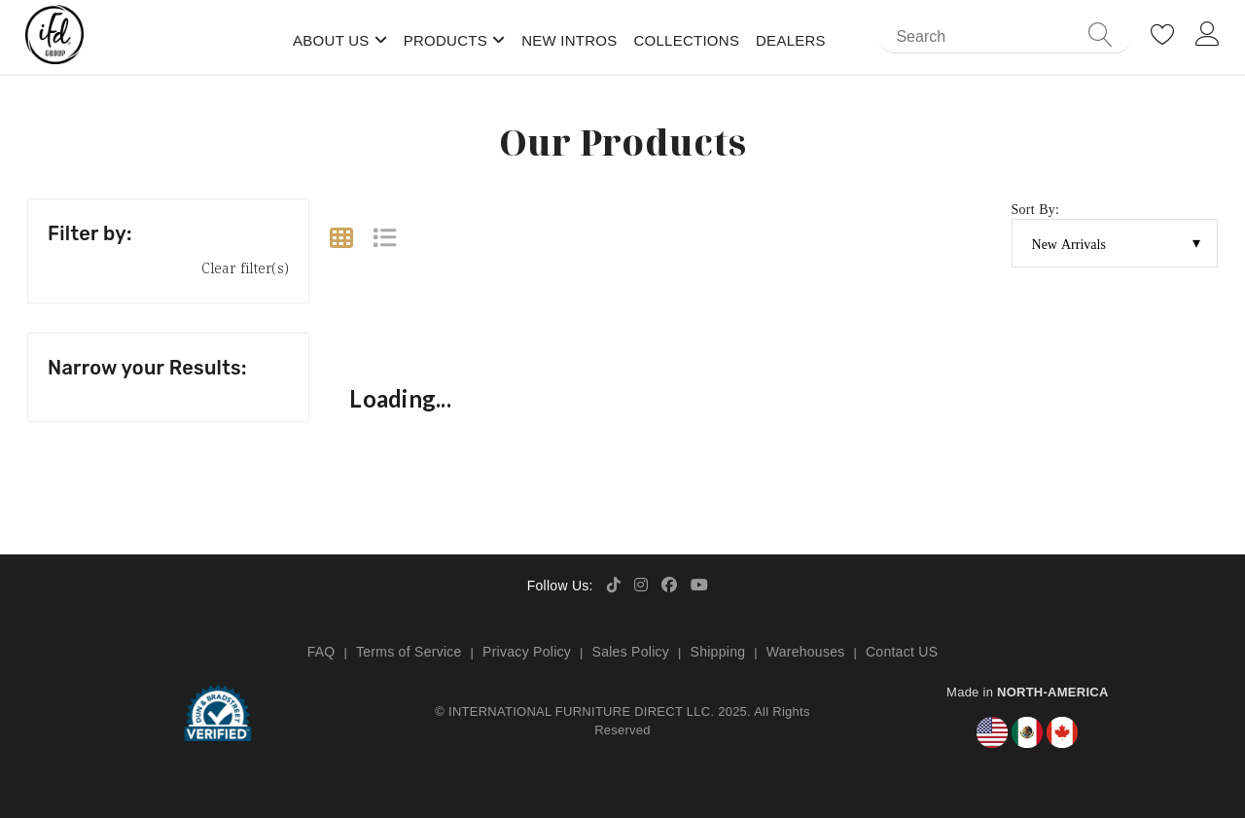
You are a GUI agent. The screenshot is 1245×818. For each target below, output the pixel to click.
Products (445, 40)
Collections (686, 40)
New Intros (569, 40)
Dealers (791, 40)
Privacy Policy (526, 651)
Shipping (718, 651)
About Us (331, 40)
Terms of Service (409, 651)
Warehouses (805, 651)
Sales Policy (631, 651)
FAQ (321, 651)
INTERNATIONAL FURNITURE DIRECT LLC (579, 711)
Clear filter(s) (245, 268)
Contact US (902, 651)
